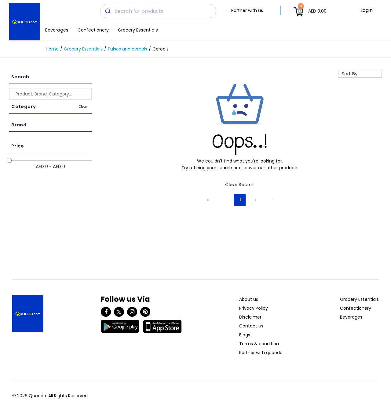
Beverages (56, 30)
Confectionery (93, 30)
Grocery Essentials (138, 30)
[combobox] (158, 11)
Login (366, 10)
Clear (83, 106)
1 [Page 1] (240, 199)
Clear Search (239, 184)
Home (52, 49)
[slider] (9, 160)
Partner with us (247, 10)
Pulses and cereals (127, 49)
